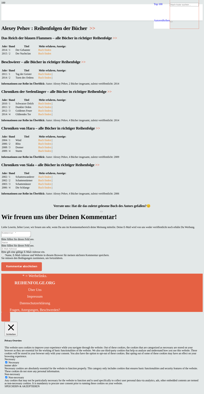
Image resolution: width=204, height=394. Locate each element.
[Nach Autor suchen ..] (184, 4)
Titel (26, 46)
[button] (158, 4)
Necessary (13, 363)
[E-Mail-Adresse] (15, 249)
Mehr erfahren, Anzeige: (52, 46)
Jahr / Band (8, 46)
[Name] (15, 243)
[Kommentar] (17, 234)
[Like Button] (101, 211)
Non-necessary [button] (12, 375)
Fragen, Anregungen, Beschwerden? (35, 311)
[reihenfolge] (79, 44)
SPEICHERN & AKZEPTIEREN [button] (22, 387)
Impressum (35, 297)
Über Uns (35, 291)
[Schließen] (171, 21)
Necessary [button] (10, 360)
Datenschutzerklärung (35, 304)
